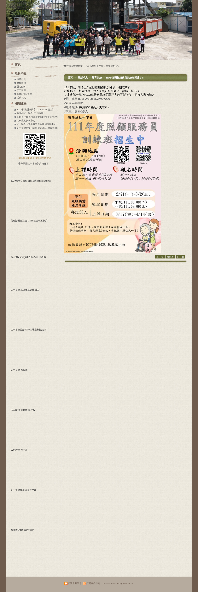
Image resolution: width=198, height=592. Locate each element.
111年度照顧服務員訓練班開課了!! (125, 77)
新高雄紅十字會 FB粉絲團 (30, 113)
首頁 (70, 77)
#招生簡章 (70, 98)
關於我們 (120, 9)
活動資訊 (168, 9)
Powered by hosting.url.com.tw (118, 583)
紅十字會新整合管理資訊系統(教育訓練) (37, 128)
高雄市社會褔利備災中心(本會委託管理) (37, 117)
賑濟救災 (21, 79)
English (183, 3)
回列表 (170, 257)
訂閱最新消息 (75, 583)
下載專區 (152, 9)
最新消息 (136, 9)
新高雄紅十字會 (19, 3)
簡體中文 (171, 3)
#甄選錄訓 (70, 107)
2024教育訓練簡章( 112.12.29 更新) (35, 109)
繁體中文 (159, 3)
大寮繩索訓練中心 (26, 120)
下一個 (180, 257)
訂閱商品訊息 (93, 583)
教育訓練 (97, 77)
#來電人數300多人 (76, 111)
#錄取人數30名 (74, 103)
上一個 (160, 257)
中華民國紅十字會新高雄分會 (33, 163)
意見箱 (182, 9)
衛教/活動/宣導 (24, 94)
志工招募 (21, 90)
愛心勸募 (21, 86)
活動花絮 (21, 97)
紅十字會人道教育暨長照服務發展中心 (36, 124)
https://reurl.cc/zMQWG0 (94, 98)
